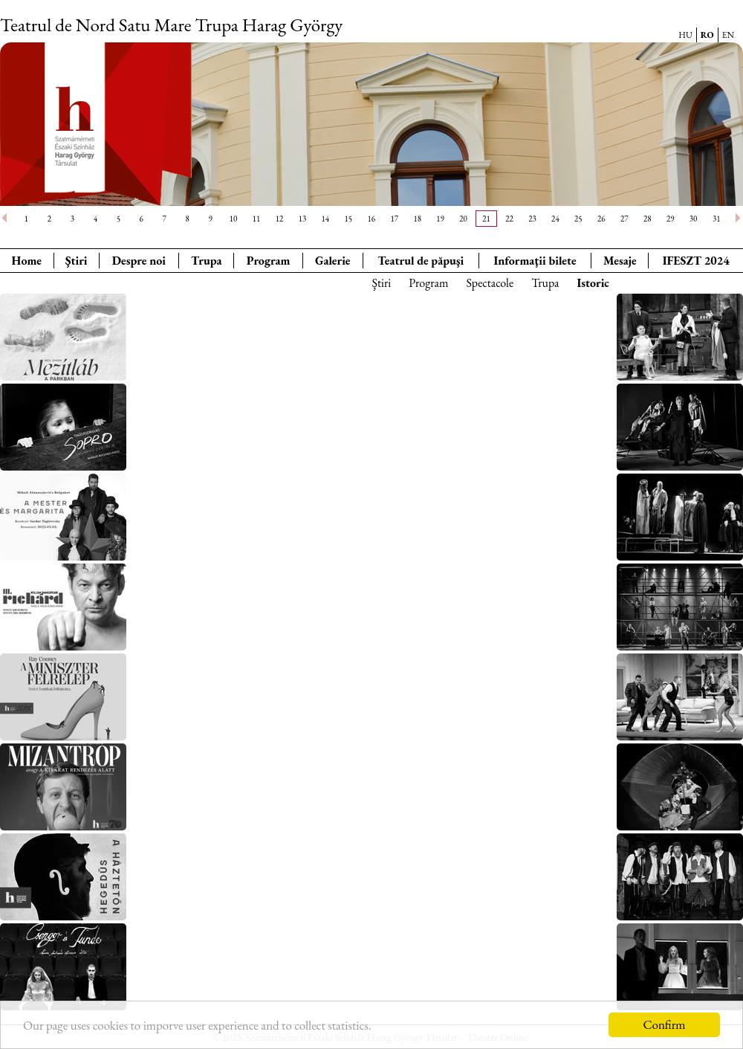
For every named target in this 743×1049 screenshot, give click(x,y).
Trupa (206, 260)
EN (728, 35)
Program (269, 260)
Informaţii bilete (534, 260)
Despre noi (139, 260)
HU (685, 35)
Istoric (593, 283)
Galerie (333, 260)
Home (27, 260)
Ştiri (76, 260)
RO (707, 35)
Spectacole (489, 283)
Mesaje (620, 260)
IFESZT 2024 (696, 260)
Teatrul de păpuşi (420, 260)
